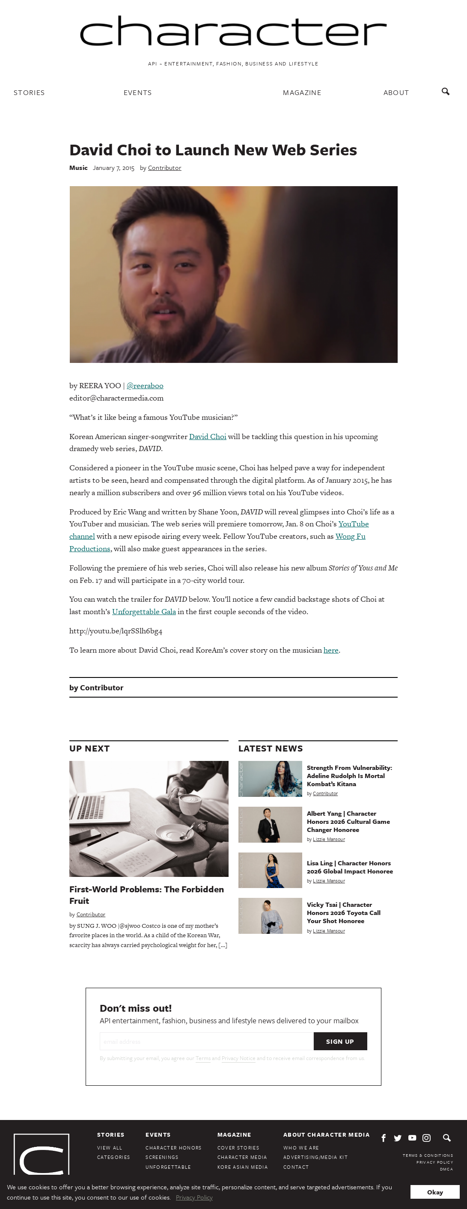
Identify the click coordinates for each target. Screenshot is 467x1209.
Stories (29, 92)
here (331, 650)
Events (138, 92)
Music (78, 167)
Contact (296, 1166)
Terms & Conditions (428, 1155)
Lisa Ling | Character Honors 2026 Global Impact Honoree (350, 867)
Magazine (302, 92)
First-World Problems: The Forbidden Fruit (146, 894)
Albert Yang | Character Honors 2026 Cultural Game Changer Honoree (348, 821)
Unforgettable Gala (144, 611)
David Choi (207, 436)
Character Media (242, 1157)
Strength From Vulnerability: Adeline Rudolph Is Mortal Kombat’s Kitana (349, 775)
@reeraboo (145, 385)
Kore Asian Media (242, 1166)
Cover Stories (238, 1147)
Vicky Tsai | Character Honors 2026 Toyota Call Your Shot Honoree (344, 912)
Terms (203, 1058)
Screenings (162, 1157)
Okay (435, 1192)
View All (110, 1147)
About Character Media (326, 1134)
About (397, 92)
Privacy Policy (434, 1162)
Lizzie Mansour (329, 839)
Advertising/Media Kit (315, 1157)
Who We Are (301, 1147)
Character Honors (174, 1147)
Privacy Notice (239, 1058)
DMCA (446, 1169)
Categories (113, 1157)
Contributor (164, 167)
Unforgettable (168, 1166)
